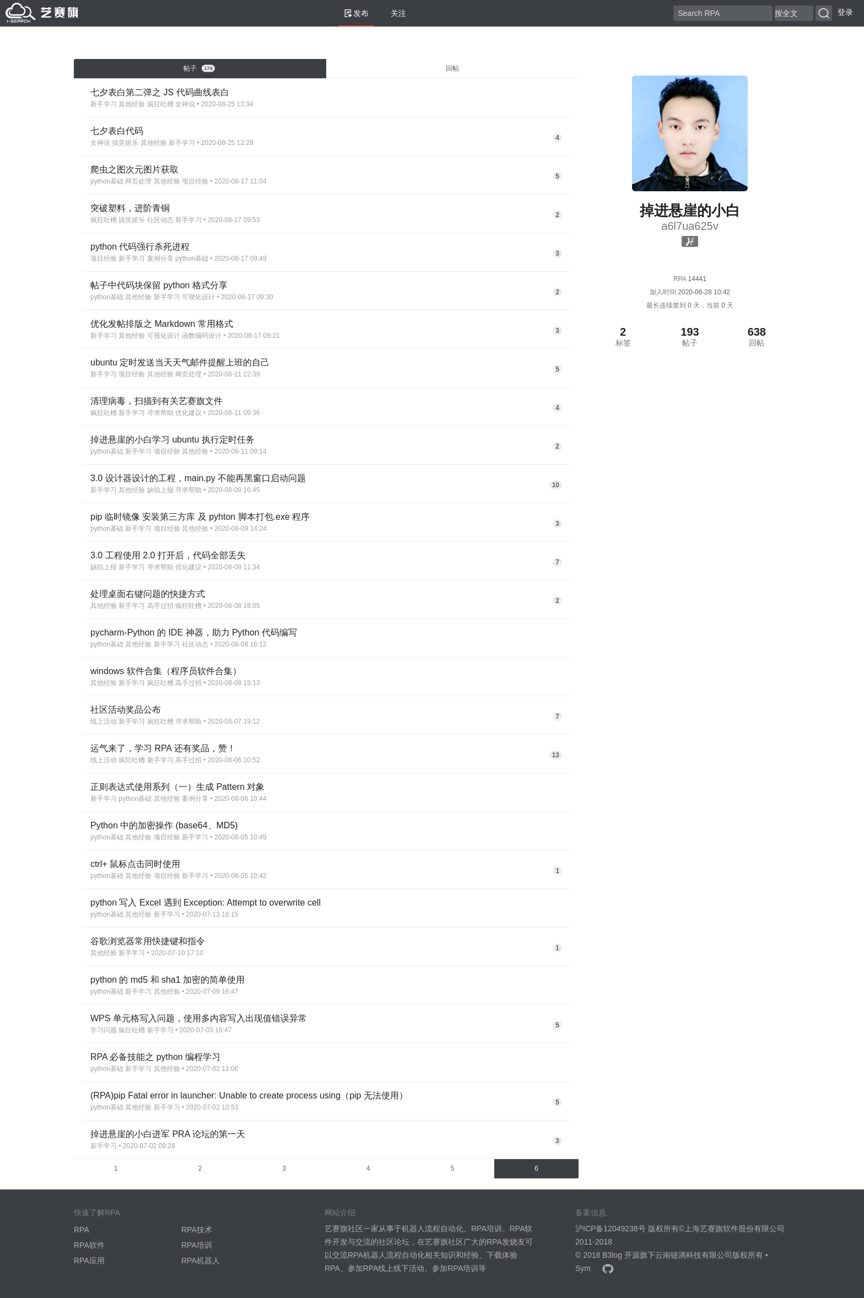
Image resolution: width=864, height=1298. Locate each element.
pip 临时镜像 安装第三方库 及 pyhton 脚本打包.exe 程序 (200, 516)
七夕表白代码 (116, 131)
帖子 (199, 68)
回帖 (452, 68)
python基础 (106, 181)
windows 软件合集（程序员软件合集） (165, 671)
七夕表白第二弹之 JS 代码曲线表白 (159, 92)
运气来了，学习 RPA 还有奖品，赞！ (163, 748)
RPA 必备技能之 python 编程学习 (155, 1057)
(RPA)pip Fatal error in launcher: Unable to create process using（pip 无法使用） (249, 1095)
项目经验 (195, 181)
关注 (394, 13)
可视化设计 (198, 297)
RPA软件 (89, 1245)
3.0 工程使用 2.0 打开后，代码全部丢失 (168, 555)
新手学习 (103, 104)
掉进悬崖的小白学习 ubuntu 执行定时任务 (172, 439)
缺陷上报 (160, 490)
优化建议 (188, 413)
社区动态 (160, 220)
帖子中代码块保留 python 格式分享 (159, 285)
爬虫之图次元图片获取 (134, 169)
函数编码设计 (202, 336)
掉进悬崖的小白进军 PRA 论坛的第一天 (167, 1134)
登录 (845, 12)
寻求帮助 (160, 413)
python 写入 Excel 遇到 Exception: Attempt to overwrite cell (205, 902)
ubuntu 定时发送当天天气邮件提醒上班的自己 (179, 362)
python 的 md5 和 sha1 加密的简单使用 (167, 979)
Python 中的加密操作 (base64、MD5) (164, 825)
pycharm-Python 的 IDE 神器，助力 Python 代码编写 (193, 632)
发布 (356, 13)
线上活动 (103, 721)
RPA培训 (196, 1245)
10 (555, 485)
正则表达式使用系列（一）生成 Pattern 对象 (177, 786)
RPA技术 (196, 1229)
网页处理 (138, 181)
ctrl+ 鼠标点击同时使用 (135, 864)
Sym (583, 1268)
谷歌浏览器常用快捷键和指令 (147, 941)
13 (555, 755)
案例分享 (160, 258)
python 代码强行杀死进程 (140, 246)
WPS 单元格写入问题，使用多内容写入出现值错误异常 (198, 1018)
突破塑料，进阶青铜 (130, 208)
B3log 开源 (621, 1255)
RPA (81, 1229)
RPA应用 (89, 1260)
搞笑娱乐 (125, 143)
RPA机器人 (200, 1260)
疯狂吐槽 (160, 104)
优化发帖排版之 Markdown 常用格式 (161, 323)
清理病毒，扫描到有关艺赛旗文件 (156, 401)
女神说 (185, 104)
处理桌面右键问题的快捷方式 (147, 594)
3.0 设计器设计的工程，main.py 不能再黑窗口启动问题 (198, 478)
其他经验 (131, 104)
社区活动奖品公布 (125, 709)
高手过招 (160, 606)
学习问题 (103, 1030)
